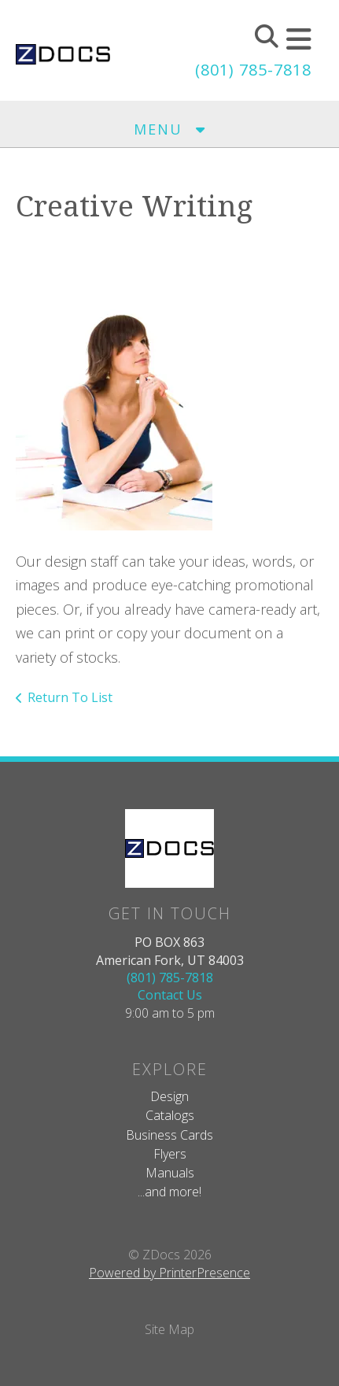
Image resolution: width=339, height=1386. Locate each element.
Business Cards (169, 1135)
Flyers (169, 1153)
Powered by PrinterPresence (169, 1272)
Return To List (70, 697)
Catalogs (170, 1115)
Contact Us (170, 994)
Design (169, 1096)
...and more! (169, 1191)
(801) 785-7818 (253, 69)
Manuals (170, 1172)
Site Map (169, 1329)
